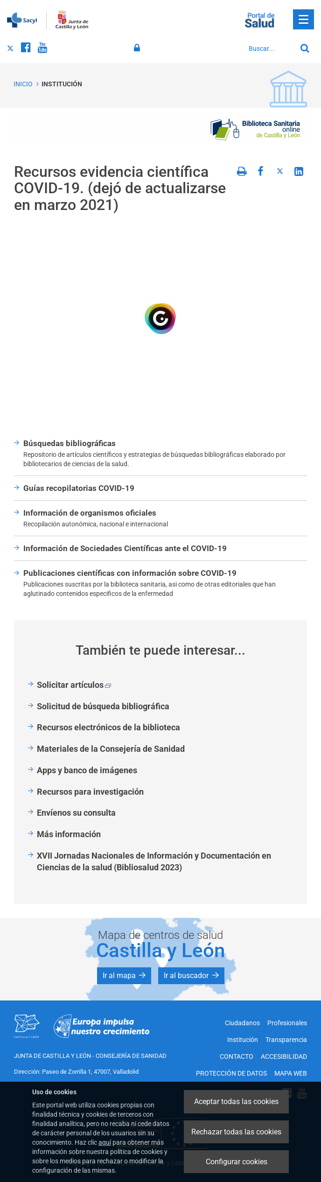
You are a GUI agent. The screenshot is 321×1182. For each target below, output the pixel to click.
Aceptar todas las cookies (236, 1101)
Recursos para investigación (90, 792)
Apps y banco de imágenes (87, 770)
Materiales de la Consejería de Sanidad (111, 749)
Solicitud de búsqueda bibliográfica (103, 706)
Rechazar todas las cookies (236, 1131)
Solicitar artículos (74, 685)
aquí (104, 1142)
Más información (69, 834)
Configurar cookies (236, 1161)
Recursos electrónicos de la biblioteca (108, 727)
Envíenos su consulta (76, 813)
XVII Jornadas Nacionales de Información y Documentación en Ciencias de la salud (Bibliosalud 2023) (154, 862)
